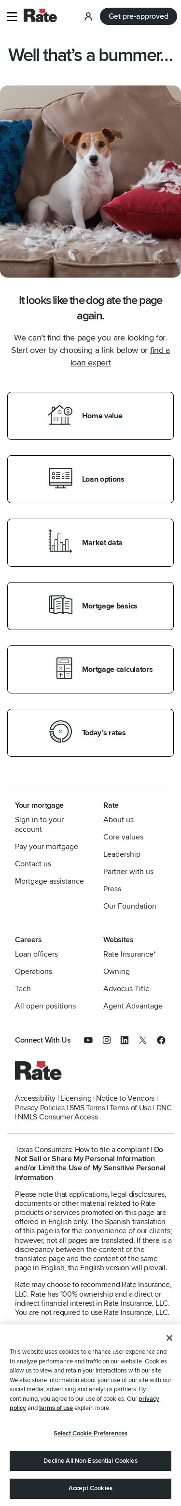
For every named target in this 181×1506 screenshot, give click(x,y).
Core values (123, 837)
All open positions (45, 1006)
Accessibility (35, 1098)
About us (118, 820)
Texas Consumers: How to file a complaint (82, 1149)
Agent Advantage (133, 1006)
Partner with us (128, 871)
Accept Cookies (90, 1490)
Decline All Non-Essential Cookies (90, 1462)
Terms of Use (130, 1108)
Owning (116, 971)
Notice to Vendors (125, 1098)
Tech (23, 989)
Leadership (121, 854)
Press (112, 889)
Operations (33, 971)
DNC (164, 1108)
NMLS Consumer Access (57, 1117)
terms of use (56, 1409)
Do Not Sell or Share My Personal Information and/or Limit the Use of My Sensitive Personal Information (90, 1163)
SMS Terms (87, 1108)
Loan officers (36, 954)
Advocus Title (126, 989)
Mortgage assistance (49, 881)
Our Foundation (129, 906)
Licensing (75, 1098)
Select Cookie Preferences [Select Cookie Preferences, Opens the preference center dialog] (90, 1435)
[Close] (169, 1339)
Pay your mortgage (46, 846)
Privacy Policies (40, 1108)
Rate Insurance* (129, 954)
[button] (12, 16)
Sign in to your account (39, 824)
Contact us (33, 864)
